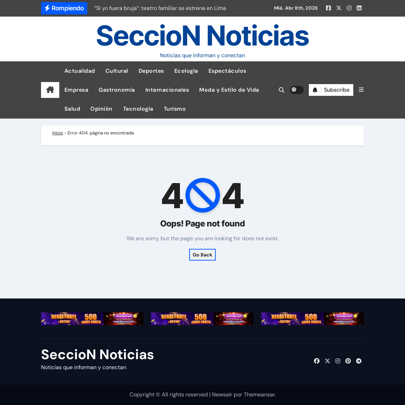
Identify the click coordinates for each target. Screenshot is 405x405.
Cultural (116, 70)
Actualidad (79, 70)
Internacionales (167, 89)
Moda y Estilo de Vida (229, 89)
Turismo (175, 108)
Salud (72, 108)
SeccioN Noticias (202, 35)
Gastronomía (117, 89)
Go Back (202, 255)
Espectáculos (227, 70)
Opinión (101, 108)
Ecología (186, 70)
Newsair (222, 394)
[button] (361, 90)
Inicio (57, 133)
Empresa (76, 89)
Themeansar (259, 394)
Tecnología (138, 108)
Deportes (151, 70)
